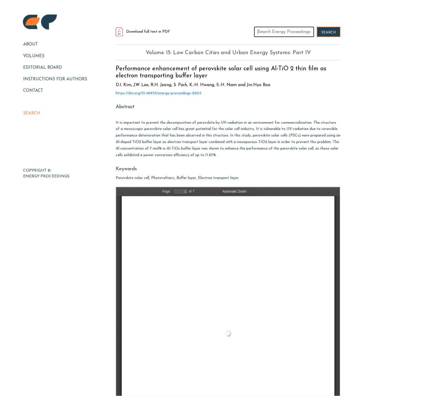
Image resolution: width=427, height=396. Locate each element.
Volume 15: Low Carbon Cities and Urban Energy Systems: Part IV (228, 53)
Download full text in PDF (143, 32)
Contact (33, 91)
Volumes (33, 56)
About (30, 44)
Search (31, 113)
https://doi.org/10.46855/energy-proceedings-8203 (158, 93)
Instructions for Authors (55, 79)
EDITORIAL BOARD (42, 68)
